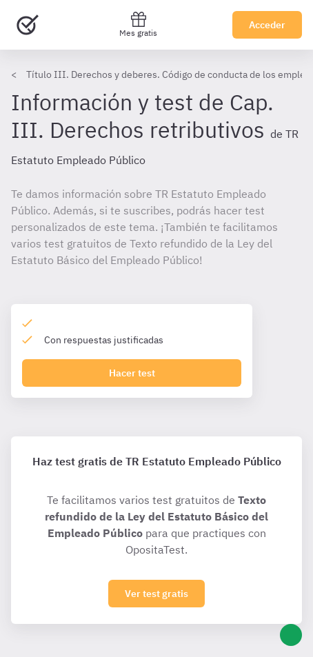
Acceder (267, 25)
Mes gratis (138, 24)
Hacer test (132, 373)
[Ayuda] (291, 635)
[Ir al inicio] (27, 24)
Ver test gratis (156, 593)
